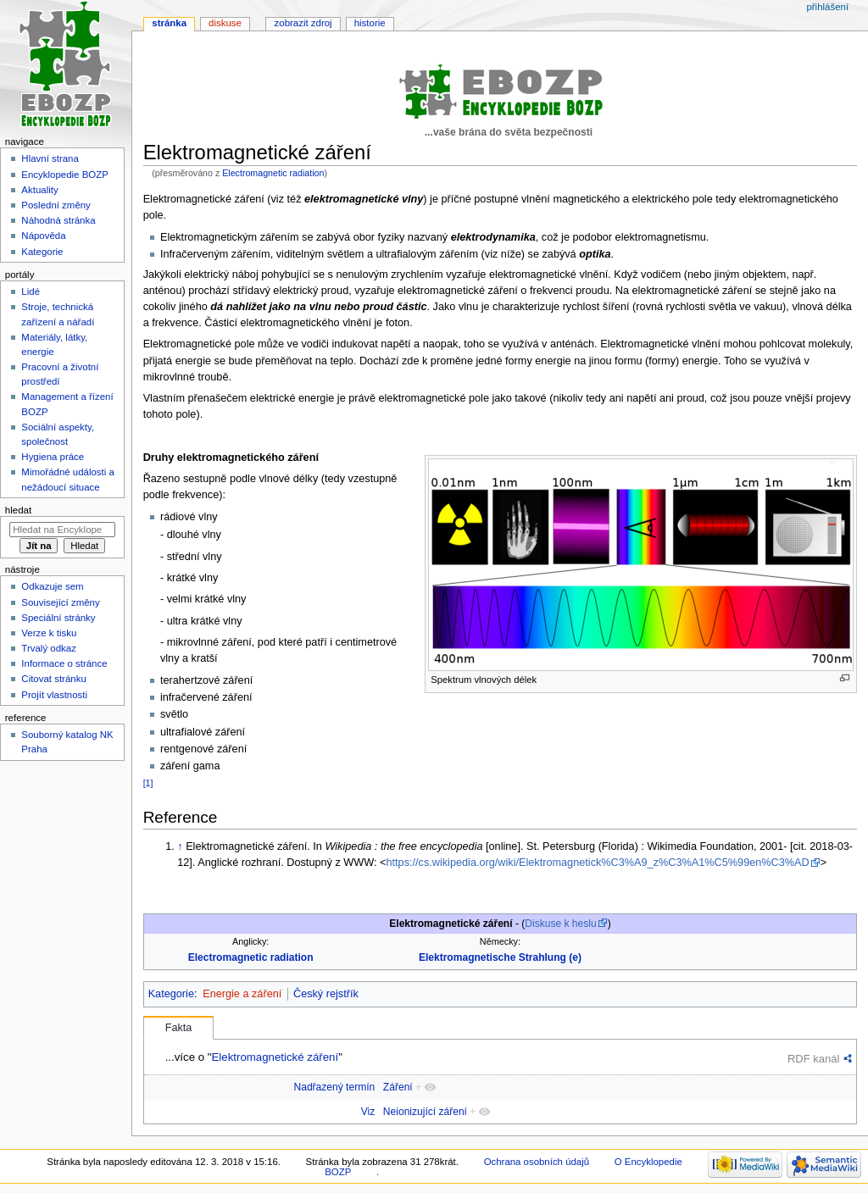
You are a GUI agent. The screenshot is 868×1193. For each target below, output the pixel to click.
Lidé (30, 291)
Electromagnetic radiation (273, 173)
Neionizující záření (425, 1112)
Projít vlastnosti (54, 695)
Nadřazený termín (334, 1087)
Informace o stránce (64, 663)
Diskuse (225, 23)
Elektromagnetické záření (274, 1057)
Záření (398, 1087)
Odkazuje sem (52, 586)
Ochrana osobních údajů (536, 1162)
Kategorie (171, 994)
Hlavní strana (49, 158)
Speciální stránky (58, 618)
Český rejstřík (326, 994)
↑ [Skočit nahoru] (179, 846)
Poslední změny (56, 205)
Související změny (60, 602)
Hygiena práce (52, 457)
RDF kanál (813, 1058)
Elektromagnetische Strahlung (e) (500, 957)
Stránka (169, 23)
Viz (368, 1112)
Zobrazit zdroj (303, 23)
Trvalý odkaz (48, 648)
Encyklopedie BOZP (64, 174)
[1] (148, 783)
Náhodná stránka (58, 220)
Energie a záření (242, 994)
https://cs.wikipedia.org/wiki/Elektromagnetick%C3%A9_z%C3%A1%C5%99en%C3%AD (597, 862)
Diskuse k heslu (560, 923)
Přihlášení (827, 7)
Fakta (178, 1028)
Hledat (18, 510)
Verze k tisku (48, 633)
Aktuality (39, 190)
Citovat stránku (53, 679)
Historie (370, 23)
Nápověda (43, 235)
